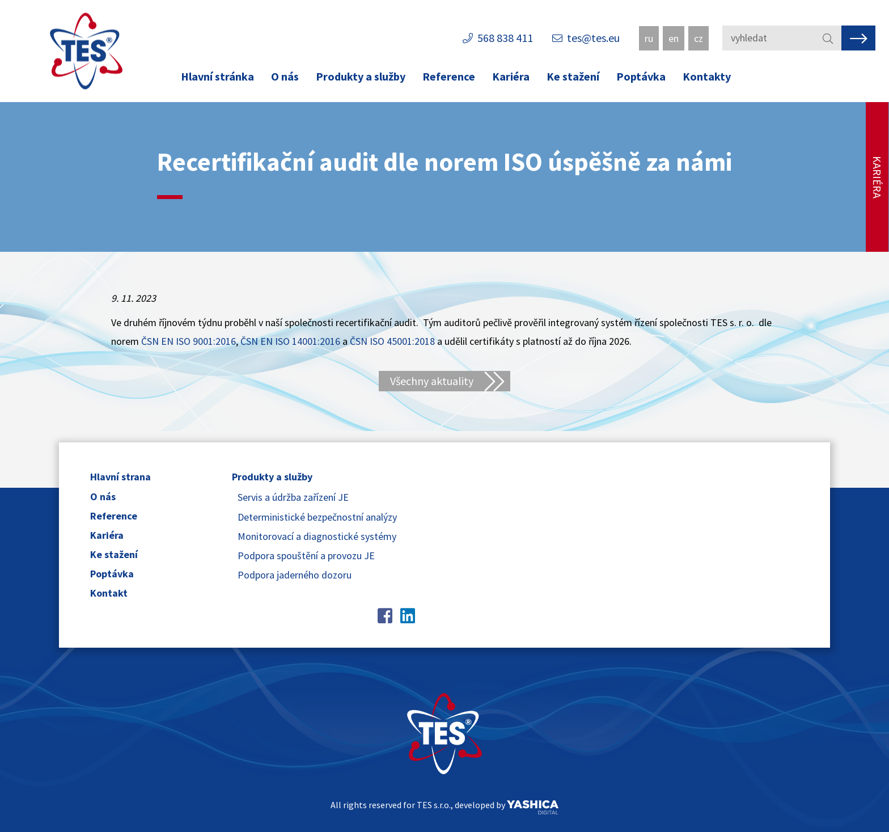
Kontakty (707, 76)
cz (698, 38)
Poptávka (641, 76)
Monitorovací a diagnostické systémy (317, 536)
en (673, 38)
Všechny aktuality (431, 381)
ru (649, 38)
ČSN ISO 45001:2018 (392, 341)
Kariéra (511, 76)
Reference (448, 76)
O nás (285, 76)
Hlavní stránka (217, 76)
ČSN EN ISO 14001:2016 (290, 341)
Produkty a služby (360, 76)
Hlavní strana (120, 476)
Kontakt (109, 592)
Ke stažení (573, 76)
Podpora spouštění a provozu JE (306, 555)
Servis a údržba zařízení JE (293, 497)
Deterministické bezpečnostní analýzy (317, 516)
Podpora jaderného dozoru (295, 574)
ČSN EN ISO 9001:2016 (188, 341)
